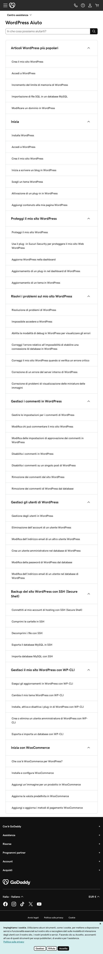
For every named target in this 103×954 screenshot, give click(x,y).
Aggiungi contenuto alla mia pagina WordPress (39, 205)
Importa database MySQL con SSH (32, 656)
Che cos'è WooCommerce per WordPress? (37, 761)
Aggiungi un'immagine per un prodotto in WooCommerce (46, 784)
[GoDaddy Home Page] (17, 882)
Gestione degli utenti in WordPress (32, 515)
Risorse (7, 843)
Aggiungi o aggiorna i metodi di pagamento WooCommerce (47, 807)
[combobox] (48, 31)
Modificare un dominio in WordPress (33, 108)
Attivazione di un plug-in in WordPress (35, 193)
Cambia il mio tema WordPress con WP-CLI (38, 695)
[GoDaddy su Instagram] (14, 905)
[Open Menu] (4, 5)
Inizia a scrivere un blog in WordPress (34, 170)
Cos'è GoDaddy (12, 826)
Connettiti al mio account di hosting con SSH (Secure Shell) (47, 609)
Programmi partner (14, 852)
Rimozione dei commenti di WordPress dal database (42, 488)
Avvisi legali (33, 917)
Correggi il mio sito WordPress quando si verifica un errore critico (50, 360)
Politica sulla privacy (53, 917)
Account (8, 861)
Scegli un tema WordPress (27, 181)
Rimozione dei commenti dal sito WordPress (38, 477)
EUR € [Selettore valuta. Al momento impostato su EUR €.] (94, 897)
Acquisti (7, 870)
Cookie (72, 917)
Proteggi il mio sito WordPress (30, 232)
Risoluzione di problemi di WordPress (34, 310)
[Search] (94, 31)
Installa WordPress (23, 135)
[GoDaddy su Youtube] (39, 905)
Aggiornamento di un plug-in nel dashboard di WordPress (46, 271)
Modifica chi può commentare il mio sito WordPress (42, 426)
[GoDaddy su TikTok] (22, 905)
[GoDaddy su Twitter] (30, 905)
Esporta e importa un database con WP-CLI (37, 734)
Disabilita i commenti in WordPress (32, 453)
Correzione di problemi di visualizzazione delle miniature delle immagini (48, 385)
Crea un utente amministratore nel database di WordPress (46, 550)
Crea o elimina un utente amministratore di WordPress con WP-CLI (50, 720)
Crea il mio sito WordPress (27, 61)
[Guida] (83, 5)
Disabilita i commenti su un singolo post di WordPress (44, 465)
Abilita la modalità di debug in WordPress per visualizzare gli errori (51, 333)
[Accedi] (90, 5)
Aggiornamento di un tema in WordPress (36, 282)
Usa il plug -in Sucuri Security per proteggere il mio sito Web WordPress (48, 245)
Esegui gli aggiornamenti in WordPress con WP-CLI (42, 683)
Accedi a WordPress (23, 73)
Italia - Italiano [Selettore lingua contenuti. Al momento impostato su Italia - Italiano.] (13, 897)
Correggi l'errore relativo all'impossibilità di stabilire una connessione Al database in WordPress (45, 346)
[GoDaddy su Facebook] (5, 905)
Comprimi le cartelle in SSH (28, 621)
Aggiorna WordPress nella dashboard (34, 259)
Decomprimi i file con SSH (27, 633)
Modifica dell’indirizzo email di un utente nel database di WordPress (45, 575)
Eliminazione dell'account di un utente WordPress (41, 527)
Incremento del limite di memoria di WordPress (40, 84)
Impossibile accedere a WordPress (32, 321)
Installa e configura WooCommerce (33, 772)
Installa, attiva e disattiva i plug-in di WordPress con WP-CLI (48, 706)
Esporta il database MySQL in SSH (32, 644)
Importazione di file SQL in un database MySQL (40, 96)
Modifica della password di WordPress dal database (42, 562)
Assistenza (9, 835)
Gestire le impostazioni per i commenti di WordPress (43, 414)
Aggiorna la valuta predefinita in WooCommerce (40, 796)
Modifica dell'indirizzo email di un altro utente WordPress (46, 539)
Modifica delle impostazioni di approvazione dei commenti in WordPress (48, 440)
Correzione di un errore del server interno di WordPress (44, 372)
